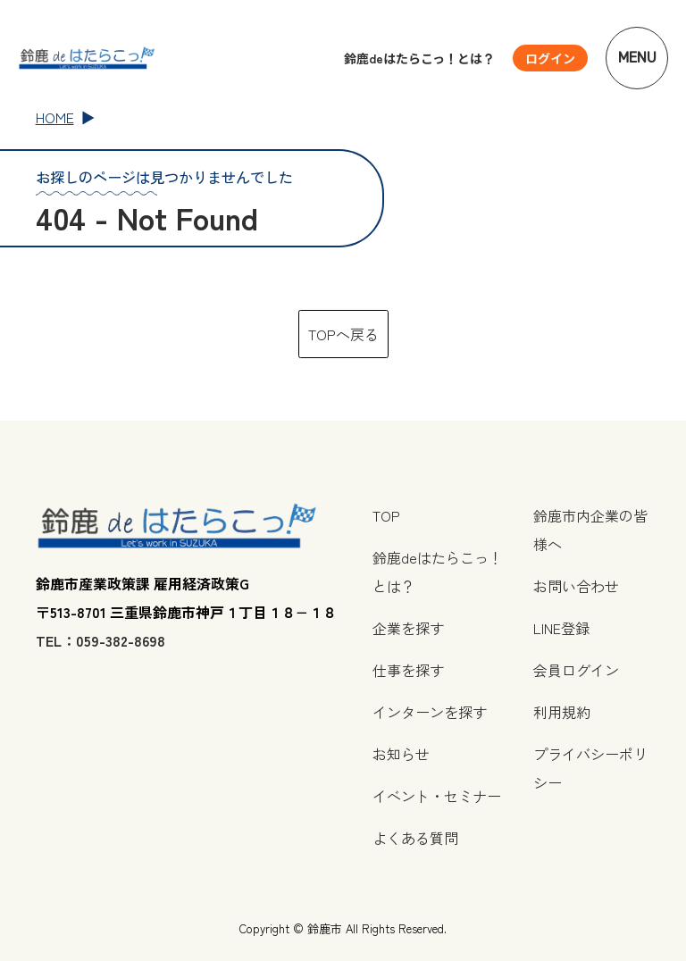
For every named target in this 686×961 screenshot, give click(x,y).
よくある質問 (415, 837)
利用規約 (561, 712)
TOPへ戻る (343, 334)
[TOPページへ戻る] (86, 58)
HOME (55, 117)
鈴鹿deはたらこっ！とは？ (419, 58)
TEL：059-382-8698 (100, 640)
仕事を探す (408, 670)
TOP (386, 515)
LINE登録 (561, 628)
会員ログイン (576, 670)
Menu (637, 57)
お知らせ (401, 754)
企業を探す (408, 628)
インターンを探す (429, 712)
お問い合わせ (576, 586)
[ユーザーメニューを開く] (550, 58)
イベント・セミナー (436, 795)
